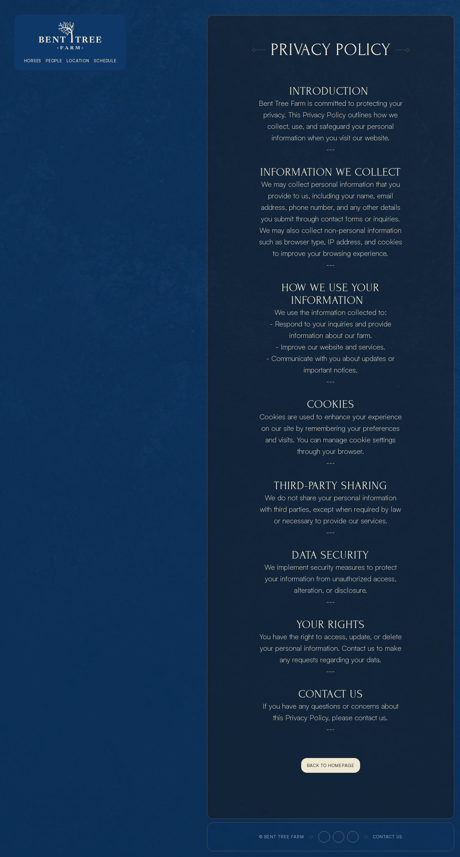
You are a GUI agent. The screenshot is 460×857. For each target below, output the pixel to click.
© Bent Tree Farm (281, 836)
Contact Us (387, 836)
